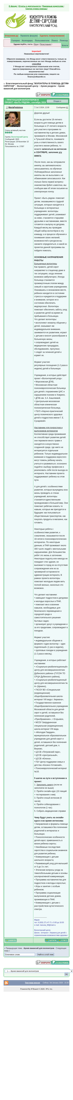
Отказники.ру (11, 36)
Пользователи (42, 40)
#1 (67, 107)
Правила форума (29, 36)
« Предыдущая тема (13, 948)
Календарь (27, 40)
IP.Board (34, 989)
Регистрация (45, 44)
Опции (57, 101)
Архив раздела (48, 86)
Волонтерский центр (27, 86)
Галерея (15, 40)
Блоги (65, 45)
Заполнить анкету (45, 785)
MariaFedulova (15, 107)
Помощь (64, 40)
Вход (36, 44)
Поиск (55, 40)
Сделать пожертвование (52, 36)
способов (36, 64)
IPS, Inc (49, 989)
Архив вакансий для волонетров (39, 948)
